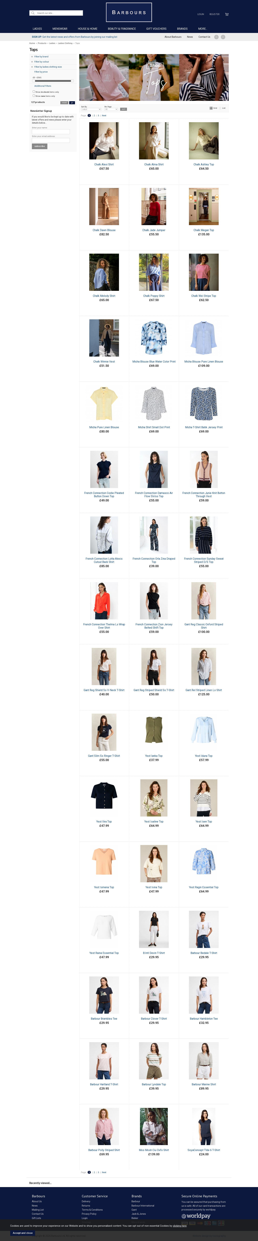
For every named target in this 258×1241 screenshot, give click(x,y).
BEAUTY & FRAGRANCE (122, 28)
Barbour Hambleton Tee (204, 1018)
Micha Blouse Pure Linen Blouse (203, 361)
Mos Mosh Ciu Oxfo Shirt (154, 1150)
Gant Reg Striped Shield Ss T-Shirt (154, 690)
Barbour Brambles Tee (104, 1018)
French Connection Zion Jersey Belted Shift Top (153, 626)
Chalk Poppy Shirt (153, 295)
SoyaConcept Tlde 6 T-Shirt (204, 1150)
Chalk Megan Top (204, 230)
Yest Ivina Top (154, 887)
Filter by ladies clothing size (48, 67)
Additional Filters (42, 86)
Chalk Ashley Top (204, 164)
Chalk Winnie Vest (104, 361)
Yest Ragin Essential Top (203, 887)
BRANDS (182, 28)
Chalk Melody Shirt (104, 295)
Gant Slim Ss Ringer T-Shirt (104, 755)
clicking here (180, 1225)
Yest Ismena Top (104, 887)
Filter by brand (41, 56)
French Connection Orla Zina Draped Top (154, 560)
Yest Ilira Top (104, 821)
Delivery (86, 1201)
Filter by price (41, 71)
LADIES (37, 28)
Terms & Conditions (92, 1209)
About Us (37, 1201)
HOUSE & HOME (87, 28)
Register (214, 14)
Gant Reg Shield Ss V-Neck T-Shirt (104, 690)
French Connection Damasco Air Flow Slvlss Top (154, 494)
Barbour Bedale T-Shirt (204, 953)
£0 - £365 (37, 77)
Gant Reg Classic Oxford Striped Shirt (204, 626)
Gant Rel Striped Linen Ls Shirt (204, 690)
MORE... (202, 28)
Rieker (135, 1218)
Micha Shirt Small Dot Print (154, 427)
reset (64, 103)
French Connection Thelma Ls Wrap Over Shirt (104, 626)
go (72, 103)
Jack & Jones (139, 1213)
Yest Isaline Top (153, 821)
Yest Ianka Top (154, 755)
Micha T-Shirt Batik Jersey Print (204, 427)
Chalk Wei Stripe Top (203, 295)
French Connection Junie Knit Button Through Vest (203, 494)
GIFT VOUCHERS (156, 28)
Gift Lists (36, 1218)
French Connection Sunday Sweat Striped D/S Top (204, 560)
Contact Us (204, 37)
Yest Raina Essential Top (104, 953)
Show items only (46, 91)
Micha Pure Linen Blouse (104, 427)
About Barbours (173, 37)
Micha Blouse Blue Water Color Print (154, 361)
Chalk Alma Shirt (154, 164)
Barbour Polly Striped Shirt (104, 1150)
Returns (86, 1205)
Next (104, 115)
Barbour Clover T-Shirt (154, 1018)
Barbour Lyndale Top (154, 1084)
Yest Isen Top (204, 821)
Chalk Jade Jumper (153, 230)
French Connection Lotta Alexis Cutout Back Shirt (104, 560)
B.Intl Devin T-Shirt (154, 953)
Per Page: (111, 108)
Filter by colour (41, 61)
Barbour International (143, 1205)
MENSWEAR (59, 28)
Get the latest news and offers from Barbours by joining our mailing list (74, 37)
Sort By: (91, 108)
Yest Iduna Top (204, 755)
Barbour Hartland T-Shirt (104, 1084)
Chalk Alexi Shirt (104, 164)
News (190, 37)
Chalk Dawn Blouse (104, 230)
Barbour (136, 1201)
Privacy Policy (89, 1213)
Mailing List (38, 1209)
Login (201, 14)
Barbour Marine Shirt (204, 1084)
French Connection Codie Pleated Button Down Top (104, 494)
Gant (134, 1209)
